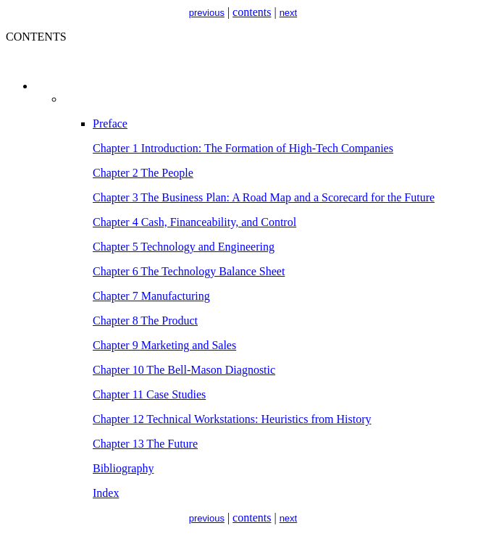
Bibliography (123, 468)
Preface (110, 123)
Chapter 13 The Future (145, 443)
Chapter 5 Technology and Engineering (184, 246)
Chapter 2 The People (143, 173)
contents (251, 12)
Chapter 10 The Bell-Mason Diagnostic (184, 370)
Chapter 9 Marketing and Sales (164, 345)
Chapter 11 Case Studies (149, 394)
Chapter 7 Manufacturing (151, 296)
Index (106, 493)
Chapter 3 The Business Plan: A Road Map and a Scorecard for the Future (264, 197)
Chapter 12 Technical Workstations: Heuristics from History (232, 419)
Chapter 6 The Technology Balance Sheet (189, 271)
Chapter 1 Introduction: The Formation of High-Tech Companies (243, 148)
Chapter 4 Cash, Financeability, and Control (194, 222)
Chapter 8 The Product (145, 320)
